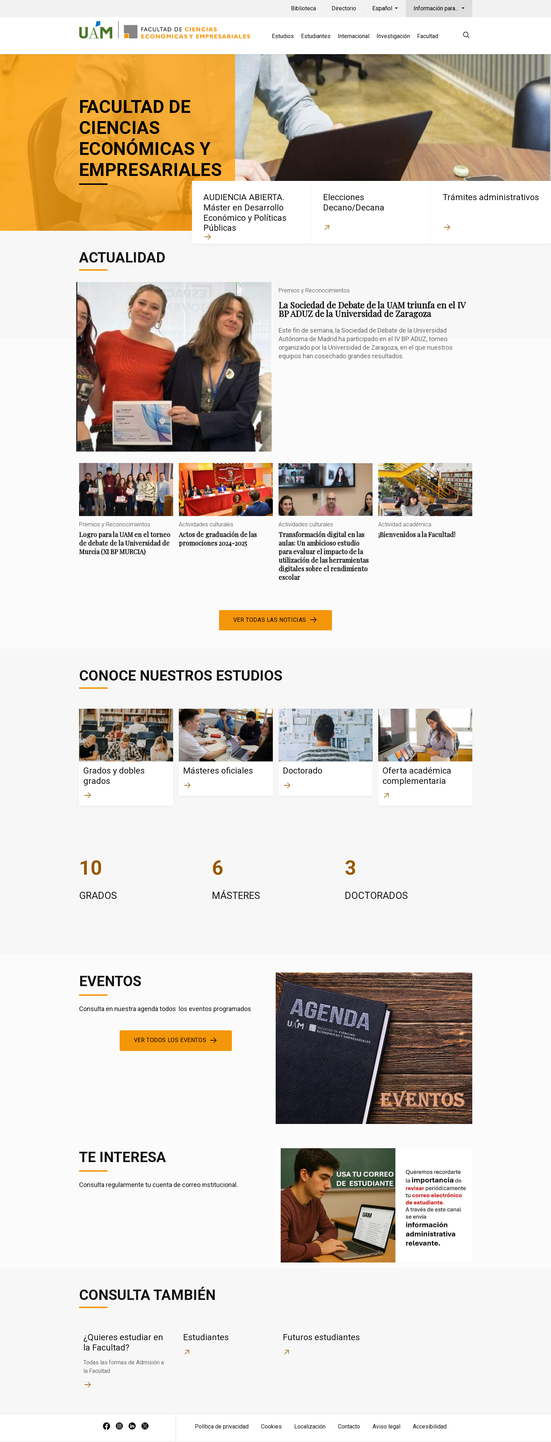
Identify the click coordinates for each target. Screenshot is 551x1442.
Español (383, 8)
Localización (310, 1426)
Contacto (349, 1426)
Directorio (344, 8)
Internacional (353, 36)
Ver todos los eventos (170, 1040)
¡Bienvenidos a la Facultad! (425, 506)
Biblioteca (303, 8)
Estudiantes (316, 36)
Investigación (393, 36)
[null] (466, 36)
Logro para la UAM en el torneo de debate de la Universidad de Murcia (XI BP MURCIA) (126, 515)
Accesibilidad (430, 1426)
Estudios (283, 36)
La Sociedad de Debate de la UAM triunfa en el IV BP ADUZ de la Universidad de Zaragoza (275, 367)
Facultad (427, 36)
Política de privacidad (222, 1426)
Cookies (271, 1426)
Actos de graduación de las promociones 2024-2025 (226, 511)
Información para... (437, 8)
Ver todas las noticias (269, 619)
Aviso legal (386, 1426)
